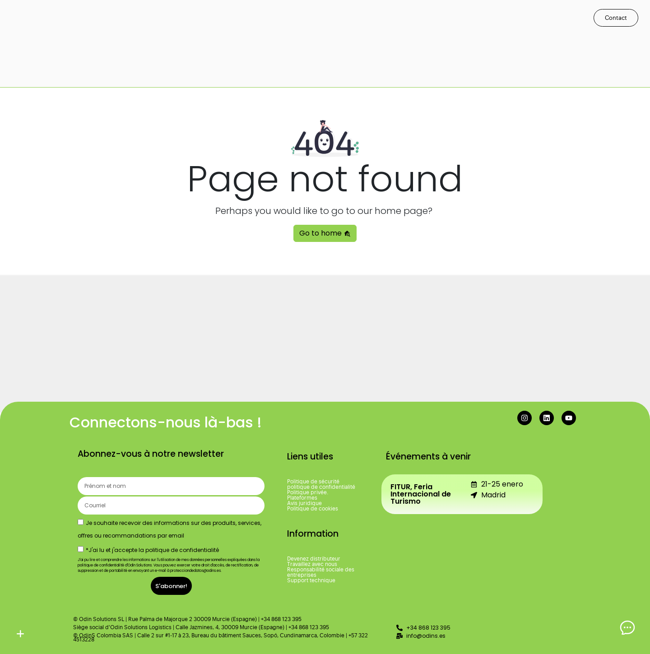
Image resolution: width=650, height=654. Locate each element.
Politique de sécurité (313, 481)
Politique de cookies (312, 508)
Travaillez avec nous (312, 564)
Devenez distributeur (313, 558)
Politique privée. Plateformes (307, 495)
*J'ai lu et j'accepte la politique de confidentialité (152, 550)
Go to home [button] (325, 233)
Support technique (311, 580)
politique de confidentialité (321, 487)
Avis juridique (304, 503)
